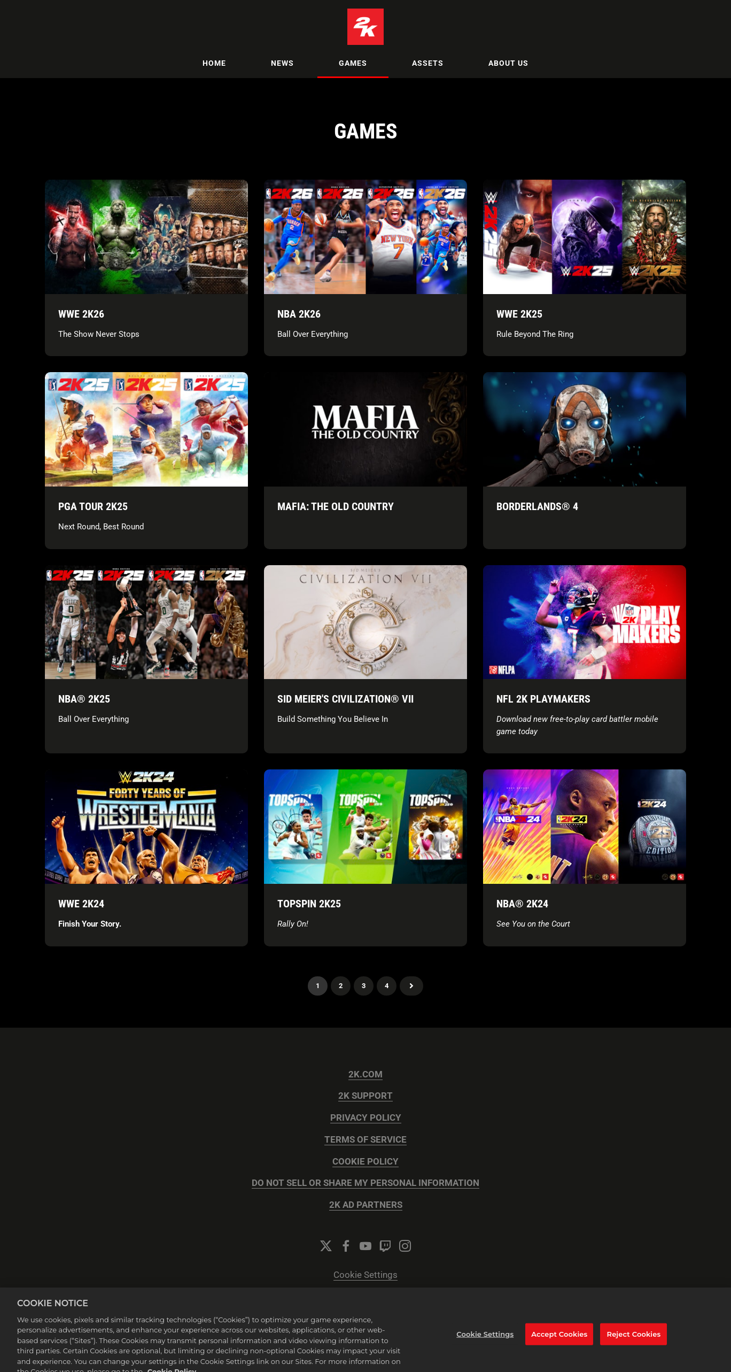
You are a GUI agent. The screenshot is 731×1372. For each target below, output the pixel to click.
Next (411, 986)
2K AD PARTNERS (365, 1205)
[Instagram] (405, 1246)
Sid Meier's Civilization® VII (345, 698)
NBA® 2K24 (522, 903)
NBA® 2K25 (84, 698)
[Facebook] (346, 1246)
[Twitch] (385, 1246)
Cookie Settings (365, 1275)
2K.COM (365, 1074)
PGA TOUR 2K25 (93, 506)
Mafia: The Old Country (335, 506)
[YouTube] (365, 1246)
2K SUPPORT (365, 1096)
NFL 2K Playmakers (543, 698)
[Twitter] (326, 1246)
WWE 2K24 (81, 903)
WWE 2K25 (519, 313)
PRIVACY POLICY (365, 1118)
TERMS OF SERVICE (365, 1140)
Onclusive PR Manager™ (391, 1318)
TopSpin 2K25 (309, 903)
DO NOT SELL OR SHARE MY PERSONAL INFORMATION (365, 1183)
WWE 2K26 (81, 313)
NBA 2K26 (299, 313)
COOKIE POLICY (365, 1162)
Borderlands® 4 (537, 506)
